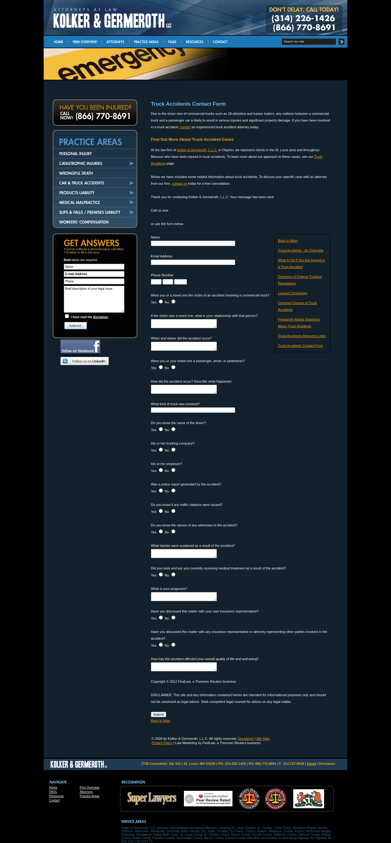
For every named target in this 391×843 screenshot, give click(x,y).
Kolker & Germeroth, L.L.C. (197, 150)
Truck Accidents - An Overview (300, 250)
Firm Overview (89, 787)
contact (185, 127)
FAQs (53, 792)
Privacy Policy (162, 743)
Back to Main (288, 240)
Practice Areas (89, 796)
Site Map (262, 738)
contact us (179, 183)
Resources (56, 796)
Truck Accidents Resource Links (302, 336)
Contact (54, 800)
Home (53, 787)
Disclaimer (246, 738)
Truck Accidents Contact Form (300, 345)
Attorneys (86, 792)
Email (311, 763)
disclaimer (100, 317)
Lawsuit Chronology (293, 293)
